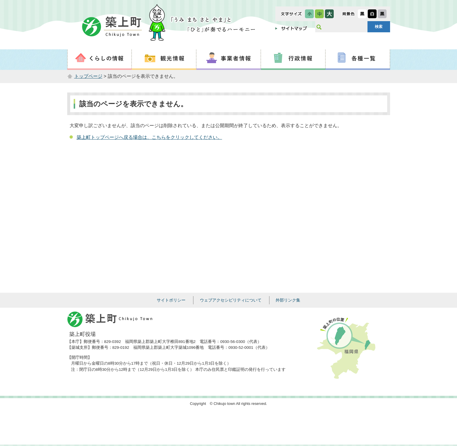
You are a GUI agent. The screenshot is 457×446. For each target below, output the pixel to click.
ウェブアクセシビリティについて (231, 300)
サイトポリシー (171, 300)
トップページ (88, 76)
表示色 (348, 13)
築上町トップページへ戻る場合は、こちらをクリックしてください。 (149, 137)
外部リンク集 (288, 300)
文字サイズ (291, 13)
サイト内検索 (318, 26)
